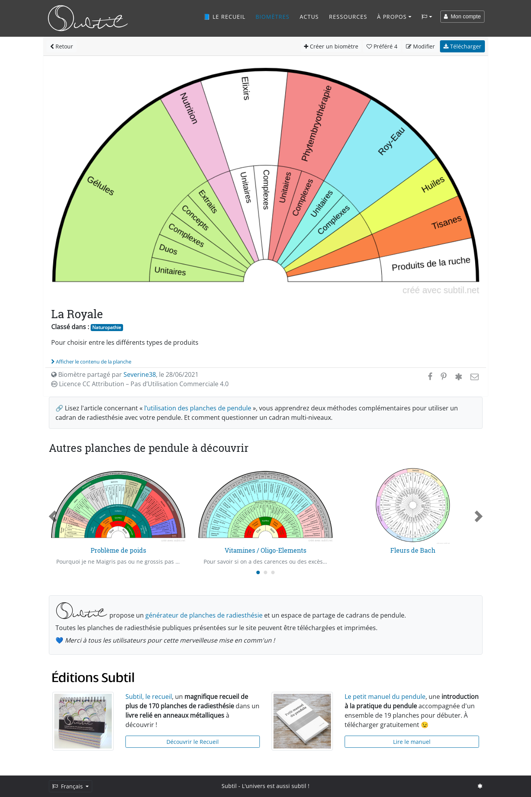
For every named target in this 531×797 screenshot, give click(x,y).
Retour (61, 46)
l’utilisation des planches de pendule (197, 408)
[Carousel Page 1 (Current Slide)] (258, 572)
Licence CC (140, 384)
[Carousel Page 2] (265, 572)
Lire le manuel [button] (412, 741)
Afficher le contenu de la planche (91, 361)
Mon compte (462, 16)
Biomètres (273, 16)
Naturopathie (106, 327)
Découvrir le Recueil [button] (192, 741)
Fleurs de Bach (412, 550)
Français (68, 786)
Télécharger (462, 46)
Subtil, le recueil (148, 696)
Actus (309, 16)
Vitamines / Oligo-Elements (265, 550)
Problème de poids (118, 550)
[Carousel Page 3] (273, 572)
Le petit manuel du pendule (385, 696)
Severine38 (139, 374)
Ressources (348, 16)
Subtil (229, 786)
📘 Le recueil (224, 16)
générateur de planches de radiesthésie (204, 615)
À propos (392, 16)
